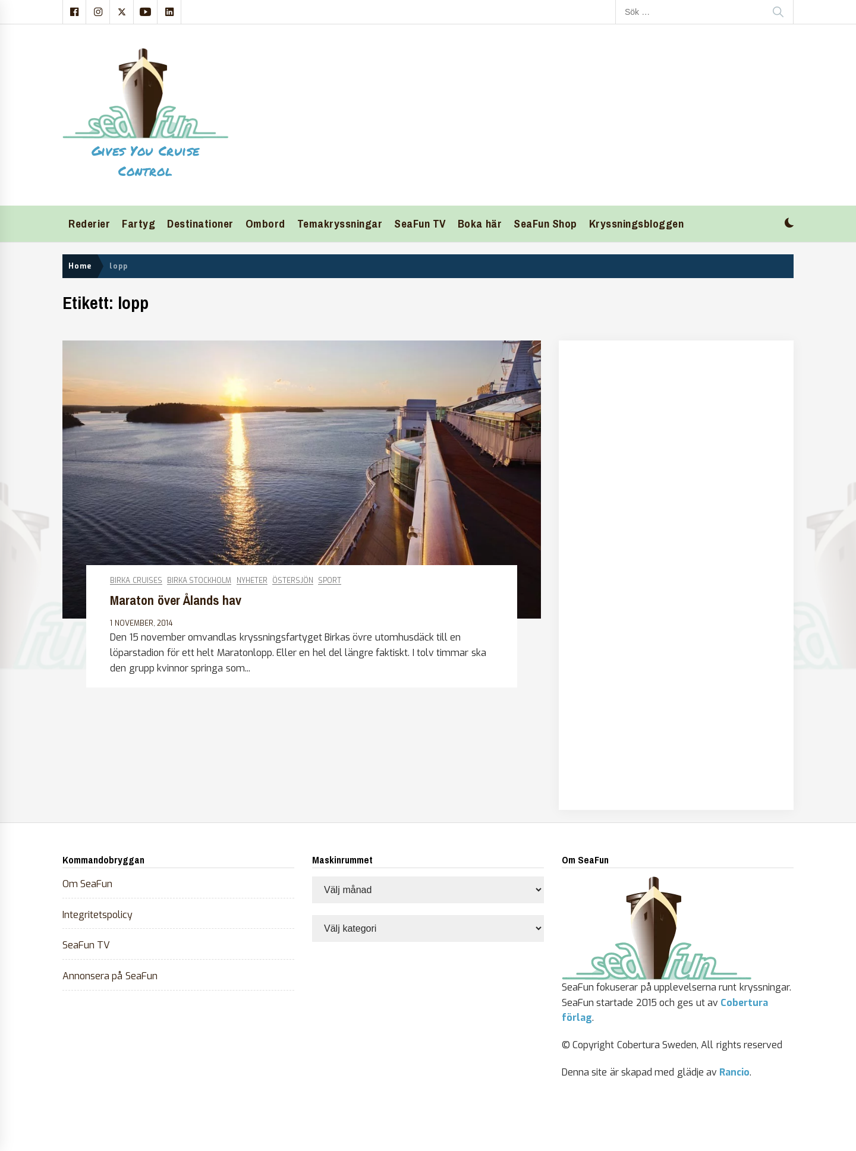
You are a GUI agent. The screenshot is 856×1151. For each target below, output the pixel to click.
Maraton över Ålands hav (175, 600)
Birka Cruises (136, 581)
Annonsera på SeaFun (110, 976)
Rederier (89, 223)
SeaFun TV (420, 223)
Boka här (480, 223)
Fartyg (138, 223)
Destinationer (200, 223)
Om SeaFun (87, 884)
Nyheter (252, 581)
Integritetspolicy (97, 915)
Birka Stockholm (199, 581)
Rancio (734, 1072)
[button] (789, 224)
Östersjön (292, 581)
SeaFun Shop (545, 223)
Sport (329, 581)
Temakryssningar (340, 223)
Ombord (265, 223)
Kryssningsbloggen (636, 223)
